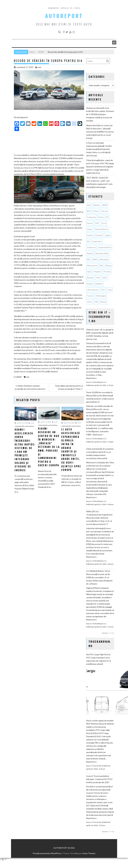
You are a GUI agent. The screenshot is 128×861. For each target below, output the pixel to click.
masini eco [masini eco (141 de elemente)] (91, 247)
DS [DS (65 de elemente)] (107, 217)
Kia (28, 377)
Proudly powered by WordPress (47, 853)
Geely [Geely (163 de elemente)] (89, 229)
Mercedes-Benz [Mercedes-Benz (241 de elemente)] (102, 253)
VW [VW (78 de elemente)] (96, 302)
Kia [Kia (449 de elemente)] (88, 241)
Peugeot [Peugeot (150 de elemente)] (97, 271)
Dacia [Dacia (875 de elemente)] (100, 217)
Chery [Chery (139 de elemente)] (95, 211)
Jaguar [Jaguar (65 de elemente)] (108, 235)
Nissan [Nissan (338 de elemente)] (108, 265)
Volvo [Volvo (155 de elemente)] (89, 302)
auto (38, 67)
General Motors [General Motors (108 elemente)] (101, 229)
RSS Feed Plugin (110, 633)
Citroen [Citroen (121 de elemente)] (104, 211)
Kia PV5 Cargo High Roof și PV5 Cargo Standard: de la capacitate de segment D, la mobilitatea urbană (98, 659)
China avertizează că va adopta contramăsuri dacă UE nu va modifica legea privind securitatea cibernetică (100, 454)
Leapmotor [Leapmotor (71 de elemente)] (97, 241)
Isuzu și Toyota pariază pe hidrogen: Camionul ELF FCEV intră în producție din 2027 (99, 779)
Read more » (91, 378)
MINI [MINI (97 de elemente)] (95, 259)
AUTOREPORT (64, 15)
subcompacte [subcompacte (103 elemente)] (92, 290)
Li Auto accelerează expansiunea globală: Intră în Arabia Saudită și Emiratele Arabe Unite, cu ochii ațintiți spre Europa (99, 149)
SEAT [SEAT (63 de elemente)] (105, 277)
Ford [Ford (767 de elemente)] (104, 223)
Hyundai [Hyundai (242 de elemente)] (98, 235)
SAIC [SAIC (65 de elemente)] (98, 277)
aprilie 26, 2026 (21, 423)
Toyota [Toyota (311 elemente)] (90, 296)
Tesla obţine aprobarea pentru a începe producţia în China (69, 387)
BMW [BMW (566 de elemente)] (105, 205)
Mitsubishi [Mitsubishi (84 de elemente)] (104, 259)
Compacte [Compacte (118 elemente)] (91, 217)
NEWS (19, 377)
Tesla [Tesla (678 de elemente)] (109, 290)
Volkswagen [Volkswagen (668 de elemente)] (101, 296)
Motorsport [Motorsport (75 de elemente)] (92, 265)
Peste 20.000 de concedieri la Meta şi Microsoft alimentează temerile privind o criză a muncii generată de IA (100, 397)
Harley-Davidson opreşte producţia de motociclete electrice (30, 387)
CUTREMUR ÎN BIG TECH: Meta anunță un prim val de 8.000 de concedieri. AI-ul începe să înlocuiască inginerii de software (99, 577)
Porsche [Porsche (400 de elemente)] (107, 271)
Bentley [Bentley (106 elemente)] (97, 205)
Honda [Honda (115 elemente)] (90, 235)
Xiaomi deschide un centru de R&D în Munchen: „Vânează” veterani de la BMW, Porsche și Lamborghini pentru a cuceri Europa (100, 131)
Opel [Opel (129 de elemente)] (89, 271)
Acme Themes (88, 853)
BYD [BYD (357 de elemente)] (89, 211)
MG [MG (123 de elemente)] (88, 259)
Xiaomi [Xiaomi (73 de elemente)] (103, 302)
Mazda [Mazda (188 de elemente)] (90, 253)
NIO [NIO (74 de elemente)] (101, 265)
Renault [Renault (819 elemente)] (90, 277)
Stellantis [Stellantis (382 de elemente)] (99, 284)
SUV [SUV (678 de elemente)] (103, 290)
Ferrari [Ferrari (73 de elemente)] (90, 223)
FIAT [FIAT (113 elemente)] (97, 223)
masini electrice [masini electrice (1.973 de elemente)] (104, 247)
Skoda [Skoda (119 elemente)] (89, 284)
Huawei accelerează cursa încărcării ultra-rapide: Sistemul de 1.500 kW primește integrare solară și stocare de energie (100, 114)
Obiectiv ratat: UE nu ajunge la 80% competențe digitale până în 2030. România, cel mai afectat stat (99, 334)
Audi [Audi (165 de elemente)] (89, 205)
